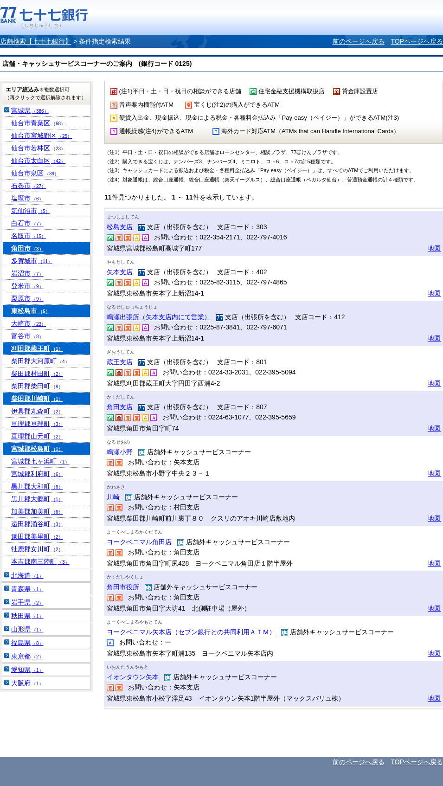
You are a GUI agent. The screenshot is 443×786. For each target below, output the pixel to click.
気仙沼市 (30, 210)
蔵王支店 (120, 362)
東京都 (27, 656)
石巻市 (28, 185)
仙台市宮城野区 (41, 135)
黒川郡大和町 (37, 486)
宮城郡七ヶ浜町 (40, 461)
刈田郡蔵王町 (37, 348)
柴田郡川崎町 (37, 398)
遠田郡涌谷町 (37, 524)
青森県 (27, 589)
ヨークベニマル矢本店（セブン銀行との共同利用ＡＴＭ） (191, 632)
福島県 (27, 642)
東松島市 (30, 311)
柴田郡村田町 (37, 373)
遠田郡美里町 (37, 536)
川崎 (113, 497)
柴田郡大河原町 (40, 361)
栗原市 (27, 298)
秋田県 (27, 615)
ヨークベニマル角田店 (139, 542)
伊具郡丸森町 (37, 411)
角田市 (27, 248)
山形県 (27, 629)
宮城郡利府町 (37, 473)
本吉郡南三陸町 (40, 561)
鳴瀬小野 (120, 452)
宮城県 (30, 110)
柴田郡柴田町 (37, 386)
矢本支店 (120, 272)
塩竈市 (27, 198)
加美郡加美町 (37, 511)
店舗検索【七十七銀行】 (35, 41)
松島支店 (120, 227)
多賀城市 (31, 260)
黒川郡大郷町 (37, 499)
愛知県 (27, 669)
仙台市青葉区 (38, 123)
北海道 (27, 575)
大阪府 (27, 683)
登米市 (27, 286)
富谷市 (27, 336)
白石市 (27, 223)
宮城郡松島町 (37, 448)
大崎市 (28, 323)
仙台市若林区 (38, 148)
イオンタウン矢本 (133, 677)
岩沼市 (27, 273)
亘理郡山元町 (37, 436)
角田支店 (120, 407)
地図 (434, 248)
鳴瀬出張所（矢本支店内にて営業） (159, 317)
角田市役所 (123, 587)
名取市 (28, 235)
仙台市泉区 (35, 173)
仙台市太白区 (38, 160)
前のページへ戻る (359, 41)
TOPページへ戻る (417, 41)
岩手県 (27, 602)
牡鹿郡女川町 (37, 549)
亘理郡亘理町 (37, 423)
